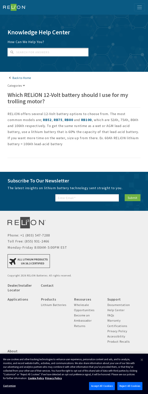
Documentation (118, 305)
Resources (82, 299)
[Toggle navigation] (139, 7)
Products (48, 299)
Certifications (117, 326)
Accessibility (116, 336)
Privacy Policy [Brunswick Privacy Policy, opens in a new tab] (53, 378)
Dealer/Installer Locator (20, 287)
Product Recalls (118, 341)
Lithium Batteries (53, 305)
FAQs (110, 315)
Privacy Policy (117, 331)
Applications (18, 299)
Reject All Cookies (129, 386)
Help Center (116, 310)
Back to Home (21, 78)
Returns (79, 326)
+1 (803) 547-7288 (35, 235)
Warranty (114, 320)
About (13, 351)
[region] (74, 374)
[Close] (142, 360)
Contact (47, 285)
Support (114, 299)
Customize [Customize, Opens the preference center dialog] (9, 385)
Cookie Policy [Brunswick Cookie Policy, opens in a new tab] (36, 378)
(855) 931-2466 (36, 241)
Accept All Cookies (102, 386)
